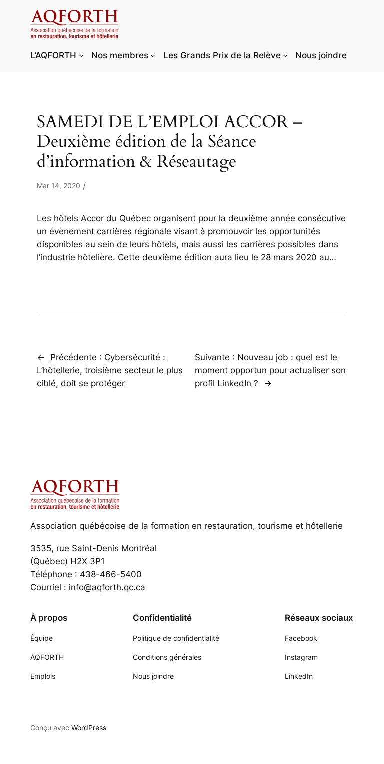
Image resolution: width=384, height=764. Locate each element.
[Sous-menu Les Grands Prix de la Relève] (285, 55)
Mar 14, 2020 (58, 185)
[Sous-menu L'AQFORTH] (81, 55)
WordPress (89, 727)
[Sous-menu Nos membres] (153, 55)
